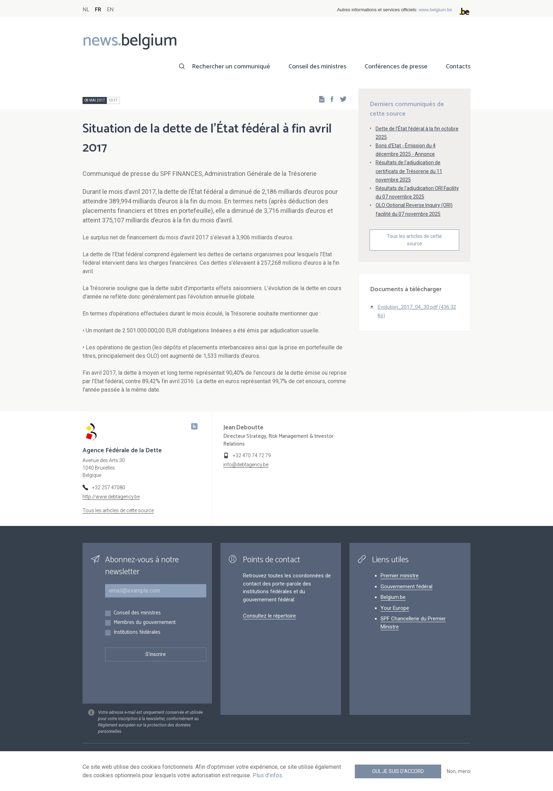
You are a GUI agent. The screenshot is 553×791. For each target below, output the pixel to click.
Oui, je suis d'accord (398, 771)
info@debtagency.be (245, 464)
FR (98, 9)
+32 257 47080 (108, 487)
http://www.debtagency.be (111, 496)
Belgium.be (393, 597)
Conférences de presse (396, 66)
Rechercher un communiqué (231, 66)
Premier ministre (400, 575)
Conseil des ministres (317, 66)
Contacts (458, 66)
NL (86, 9)
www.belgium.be (435, 9)
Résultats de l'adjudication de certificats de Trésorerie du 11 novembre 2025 (409, 171)
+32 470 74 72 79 (252, 455)
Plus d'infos (267, 775)
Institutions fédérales (137, 632)
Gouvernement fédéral (406, 586)
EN (110, 9)
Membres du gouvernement (145, 623)
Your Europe (395, 608)
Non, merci (458, 771)
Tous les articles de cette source (414, 239)
